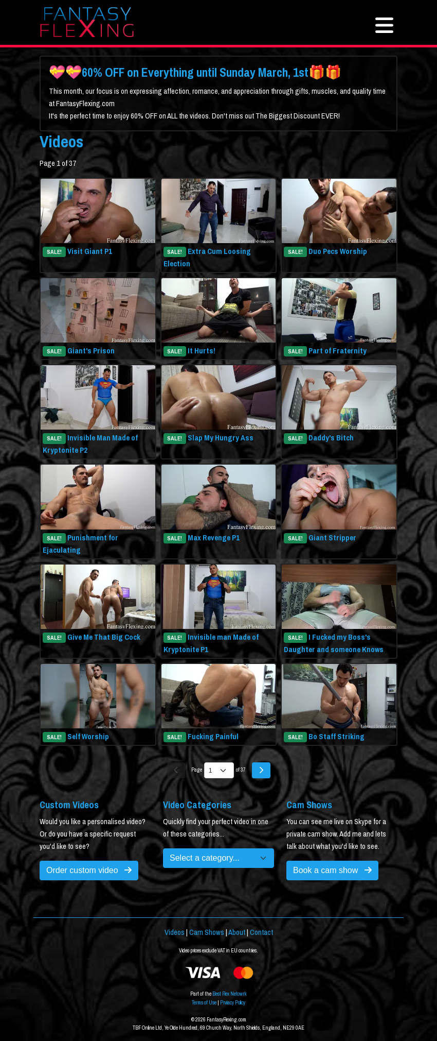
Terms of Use (204, 1003)
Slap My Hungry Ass (220, 438)
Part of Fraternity (337, 351)
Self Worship (88, 736)
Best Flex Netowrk (229, 994)
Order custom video (89, 870)
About (236, 932)
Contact (261, 932)
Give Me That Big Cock (103, 637)
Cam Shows (206, 932)
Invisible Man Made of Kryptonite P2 (90, 444)
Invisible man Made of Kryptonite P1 (211, 643)
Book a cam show (332, 870)
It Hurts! (201, 351)
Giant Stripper (332, 538)
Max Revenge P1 (214, 538)
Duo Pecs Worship (337, 251)
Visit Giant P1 (89, 251)
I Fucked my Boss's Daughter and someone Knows (334, 643)
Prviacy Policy (232, 1003)
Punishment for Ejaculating (80, 544)
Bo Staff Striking (336, 736)
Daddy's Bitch (331, 438)
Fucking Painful (213, 736)
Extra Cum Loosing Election (207, 257)
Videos (175, 932)
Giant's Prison (91, 351)
